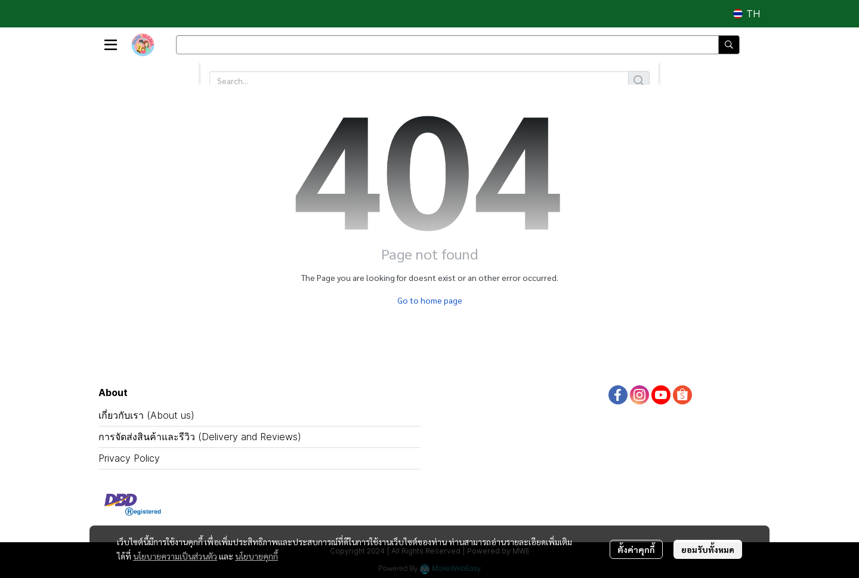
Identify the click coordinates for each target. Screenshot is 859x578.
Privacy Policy (129, 458)
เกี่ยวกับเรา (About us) (146, 415)
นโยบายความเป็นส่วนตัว (175, 556)
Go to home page (429, 300)
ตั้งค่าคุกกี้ (636, 549)
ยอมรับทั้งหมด (707, 549)
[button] (747, 13)
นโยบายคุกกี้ (256, 556)
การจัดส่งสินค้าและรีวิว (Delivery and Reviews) (199, 437)
